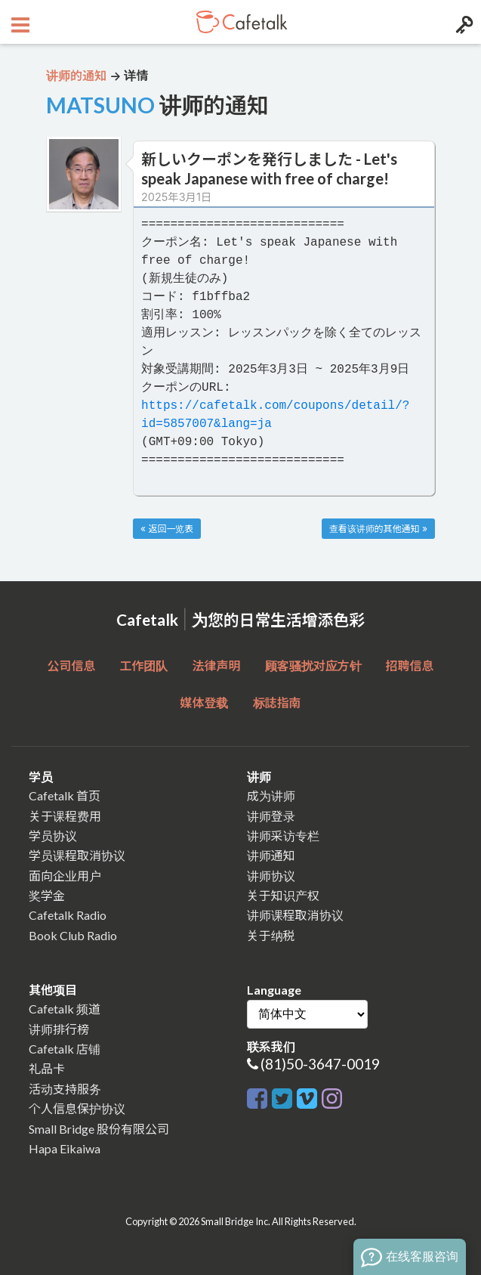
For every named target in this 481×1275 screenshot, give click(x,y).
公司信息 (71, 665)
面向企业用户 (65, 875)
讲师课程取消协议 (295, 915)
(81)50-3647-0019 (320, 1064)
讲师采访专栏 (283, 835)
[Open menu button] (18, 22)
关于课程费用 (65, 816)
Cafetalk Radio (67, 915)
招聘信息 (410, 665)
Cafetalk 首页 (64, 795)
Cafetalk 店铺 (64, 1048)
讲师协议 (271, 875)
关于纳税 (271, 935)
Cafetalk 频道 (64, 1008)
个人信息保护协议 (77, 1108)
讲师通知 (271, 855)
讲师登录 (271, 816)
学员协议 (53, 835)
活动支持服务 (65, 1089)
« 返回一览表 (166, 528)
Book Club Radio (73, 935)
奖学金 (47, 895)
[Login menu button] (462, 22)
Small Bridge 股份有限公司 (99, 1129)
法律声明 (216, 665)
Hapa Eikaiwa (64, 1148)
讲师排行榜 (59, 1029)
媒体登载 (204, 702)
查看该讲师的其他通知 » (378, 528)
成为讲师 (271, 795)
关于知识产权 (283, 895)
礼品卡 (47, 1068)
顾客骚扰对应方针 (313, 665)
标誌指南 (277, 702)
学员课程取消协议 (77, 855)
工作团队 (143, 665)
